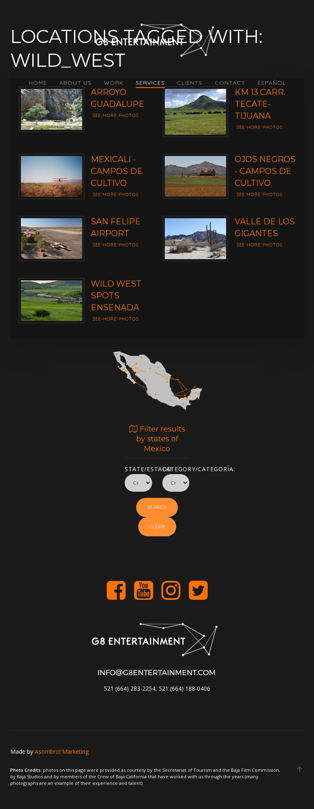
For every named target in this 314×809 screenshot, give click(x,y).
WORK (113, 82)
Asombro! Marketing (62, 751)
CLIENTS (189, 82)
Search (157, 507)
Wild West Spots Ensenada (116, 295)
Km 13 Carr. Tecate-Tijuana (260, 104)
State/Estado (138, 467)
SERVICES (150, 82)
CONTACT (230, 82)
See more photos (115, 115)
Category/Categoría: (176, 467)
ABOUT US (75, 82)
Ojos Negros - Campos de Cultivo (265, 171)
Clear (157, 526)
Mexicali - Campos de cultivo (117, 171)
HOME (38, 82)
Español (272, 82)
